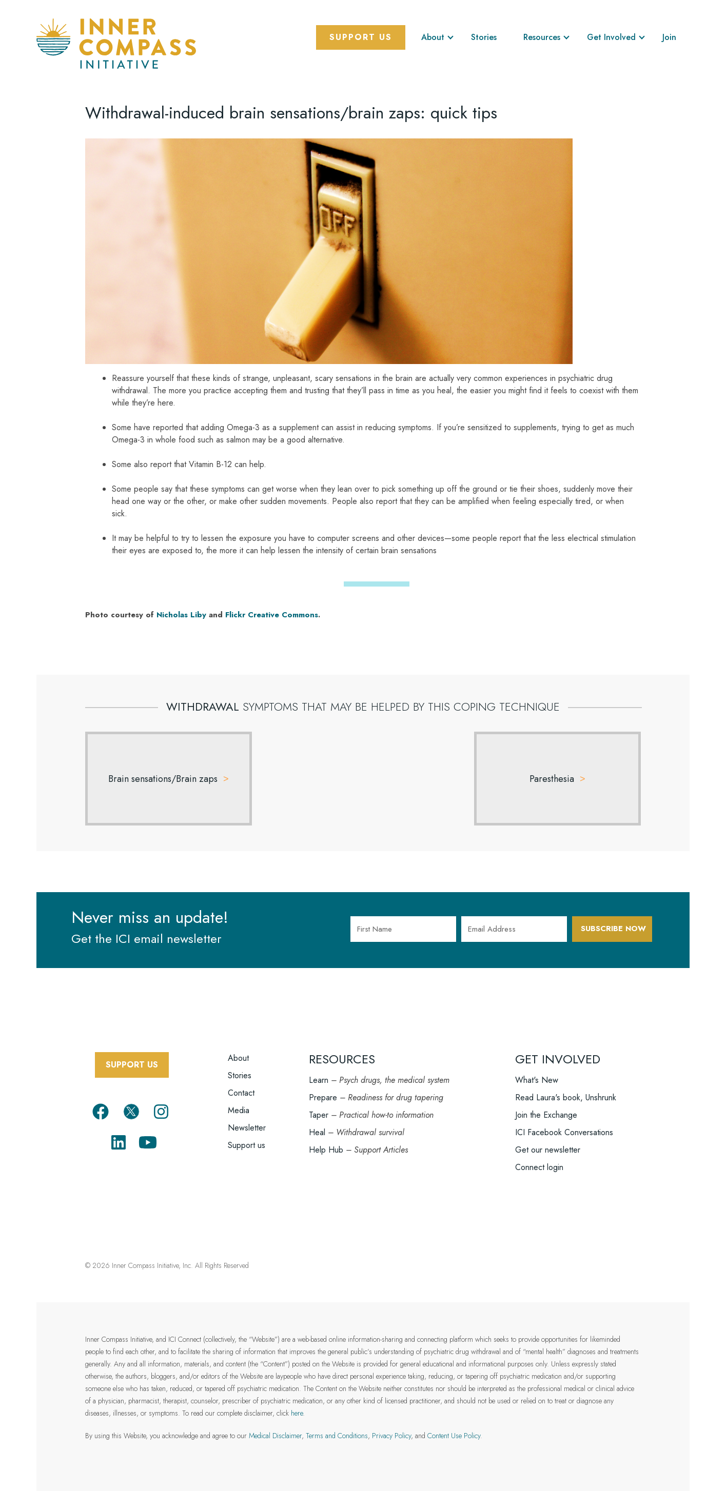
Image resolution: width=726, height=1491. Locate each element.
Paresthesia (551, 778)
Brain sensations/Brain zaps (163, 778)
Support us (246, 1133)
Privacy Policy (391, 1423)
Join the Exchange (546, 1103)
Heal (317, 1120)
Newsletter (247, 1115)
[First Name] (403, 929)
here (297, 1401)
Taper (318, 1103)
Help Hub (326, 1137)
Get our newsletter (547, 1137)
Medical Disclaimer (275, 1423)
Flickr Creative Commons (271, 614)
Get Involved (611, 37)
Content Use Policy (453, 1423)
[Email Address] (514, 929)
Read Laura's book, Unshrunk (565, 1085)
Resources (541, 37)
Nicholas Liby (181, 614)
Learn (318, 1068)
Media (238, 1098)
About (432, 37)
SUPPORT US (132, 1052)
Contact (241, 1080)
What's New (536, 1068)
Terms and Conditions (337, 1423)
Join (669, 37)
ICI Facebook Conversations (564, 1120)
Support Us (360, 37)
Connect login (539, 1155)
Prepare (323, 1085)
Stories (484, 37)
